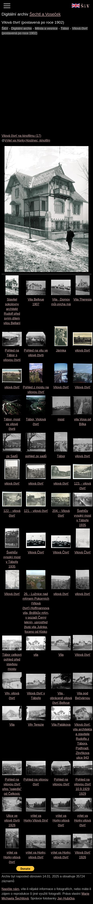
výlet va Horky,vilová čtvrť (60, 820)
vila (35, 654)
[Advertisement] (46, 82)
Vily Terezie (36, 724)
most (61, 419)
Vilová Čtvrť (36, 552)
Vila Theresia (82, 299)
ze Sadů (12, 456)
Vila (60, 654)
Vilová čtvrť (61, 387)
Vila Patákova (61, 724)
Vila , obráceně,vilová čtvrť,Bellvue (61, 698)
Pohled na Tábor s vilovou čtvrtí (12, 355)
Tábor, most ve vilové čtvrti (12, 424)
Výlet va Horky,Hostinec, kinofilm (27, 140)
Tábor (61, 456)
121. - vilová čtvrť (36, 511)
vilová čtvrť (82, 350)
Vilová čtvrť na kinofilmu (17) (21, 135)
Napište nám (10, 889)
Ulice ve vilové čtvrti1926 (12, 820)
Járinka (61, 350)
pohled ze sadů (36, 456)
